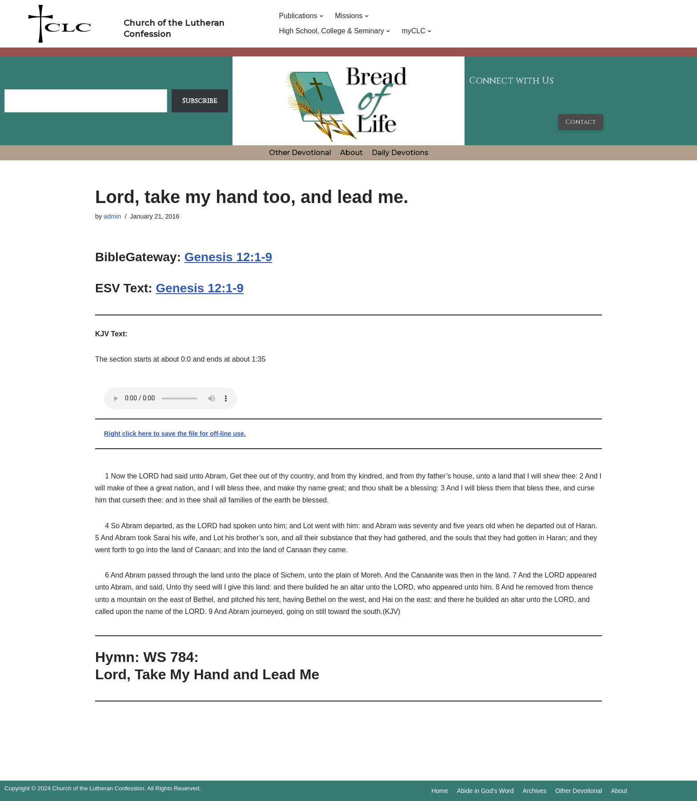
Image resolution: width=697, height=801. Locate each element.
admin (112, 216)
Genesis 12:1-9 (228, 257)
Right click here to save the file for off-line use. (175, 433)
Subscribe (199, 101)
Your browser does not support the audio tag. (170, 398)
